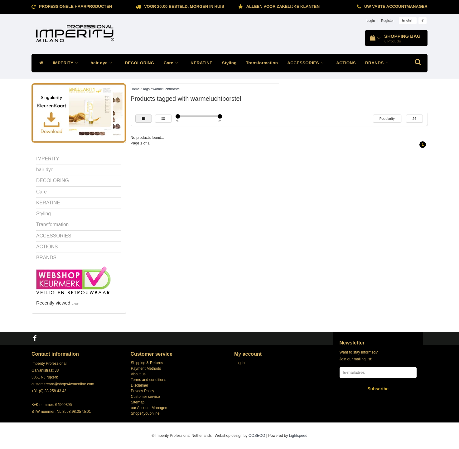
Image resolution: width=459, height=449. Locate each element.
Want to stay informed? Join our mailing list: (359, 355)
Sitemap (138, 402)
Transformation (262, 63)
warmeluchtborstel (166, 89)
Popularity (387, 118)
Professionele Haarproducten (75, 6)
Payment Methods (146, 368)
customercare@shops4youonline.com (62, 384)
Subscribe (378, 388)
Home (135, 89)
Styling (229, 63)
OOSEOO (257, 435)
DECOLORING (139, 63)
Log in (239, 363)
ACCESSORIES (307, 63)
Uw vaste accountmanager (396, 6)
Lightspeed (298, 435)
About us (138, 374)
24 (414, 118)
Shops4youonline (145, 413)
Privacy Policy (142, 391)
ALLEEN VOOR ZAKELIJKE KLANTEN (283, 6)
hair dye (103, 63)
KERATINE (201, 63)
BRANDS (378, 63)
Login (370, 20)
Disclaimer (139, 385)
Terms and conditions (148, 380)
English (407, 20)
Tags (146, 89)
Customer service (145, 396)
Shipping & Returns (147, 363)
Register (387, 20)
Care (172, 63)
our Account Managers (149, 408)
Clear (75, 303)
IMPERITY (67, 63)
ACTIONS (346, 63)
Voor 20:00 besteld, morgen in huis (184, 6)
